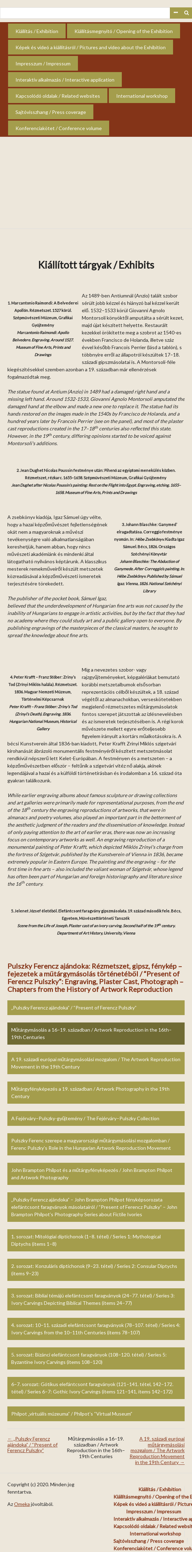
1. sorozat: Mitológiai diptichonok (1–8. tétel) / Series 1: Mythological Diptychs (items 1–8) (86, 1240)
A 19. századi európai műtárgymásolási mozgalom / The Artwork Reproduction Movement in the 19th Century (96, 1063)
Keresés (186, 13)
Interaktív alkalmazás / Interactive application (64, 80)
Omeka (22, 1504)
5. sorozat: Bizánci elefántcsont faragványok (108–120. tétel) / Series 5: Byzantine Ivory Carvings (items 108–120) (89, 1358)
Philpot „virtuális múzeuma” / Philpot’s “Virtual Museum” (71, 1414)
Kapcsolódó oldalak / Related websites (57, 96)
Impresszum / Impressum (43, 63)
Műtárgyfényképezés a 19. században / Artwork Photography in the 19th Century (90, 1092)
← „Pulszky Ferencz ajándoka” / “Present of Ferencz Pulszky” (32, 1445)
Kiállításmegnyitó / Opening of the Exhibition (123, 31)
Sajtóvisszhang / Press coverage (50, 112)
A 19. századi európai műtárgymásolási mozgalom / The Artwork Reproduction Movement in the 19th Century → (157, 1450)
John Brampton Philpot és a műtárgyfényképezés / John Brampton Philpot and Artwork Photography (92, 1173)
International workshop (142, 96)
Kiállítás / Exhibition (36, 31)
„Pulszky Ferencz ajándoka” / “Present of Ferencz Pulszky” (74, 1008)
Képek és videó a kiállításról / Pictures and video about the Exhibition (90, 47)
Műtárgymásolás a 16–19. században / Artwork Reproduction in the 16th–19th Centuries (91, 1033)
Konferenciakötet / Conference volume (58, 128)
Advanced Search (175, 13)
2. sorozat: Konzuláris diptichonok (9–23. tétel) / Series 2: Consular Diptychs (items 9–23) (94, 1269)
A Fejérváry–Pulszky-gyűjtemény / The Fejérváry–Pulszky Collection (85, 1118)
